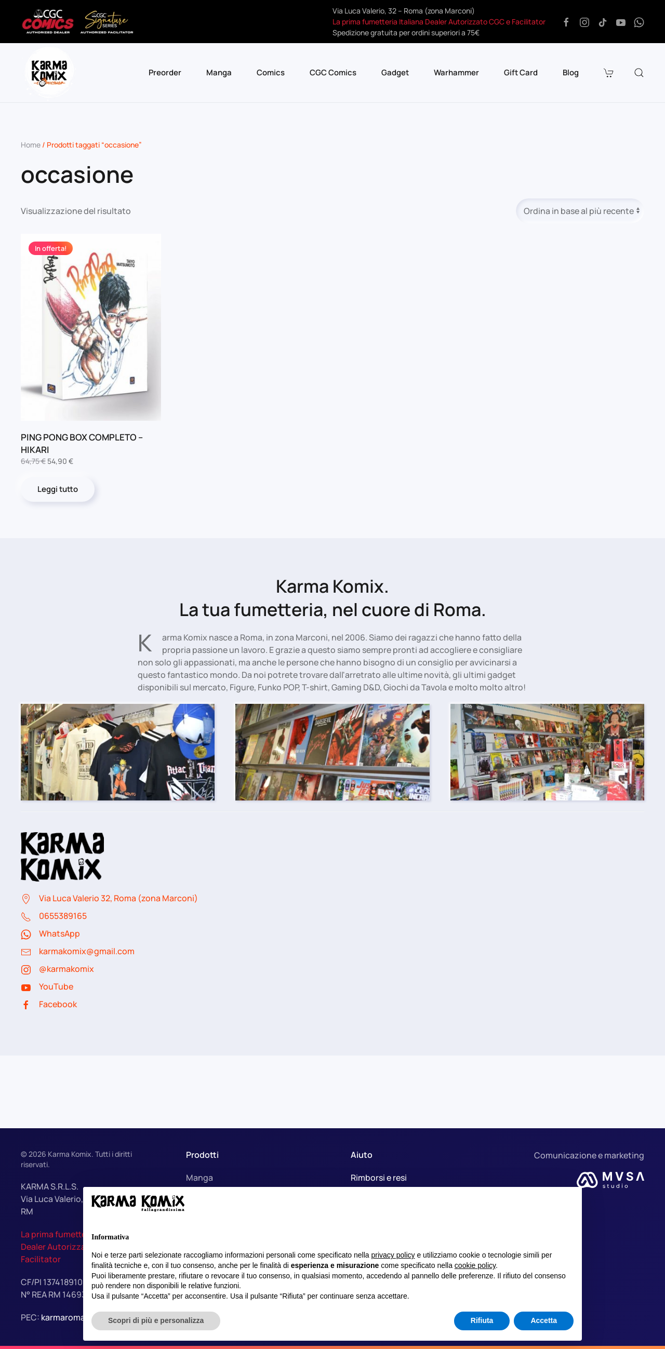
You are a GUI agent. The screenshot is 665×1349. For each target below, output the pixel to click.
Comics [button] (271, 72)
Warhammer (456, 72)
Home (31, 145)
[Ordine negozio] (580, 210)
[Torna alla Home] (49, 72)
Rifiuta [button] (482, 1320)
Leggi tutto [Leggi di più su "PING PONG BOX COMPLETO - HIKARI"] (57, 489)
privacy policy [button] (393, 1255)
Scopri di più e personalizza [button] (156, 1320)
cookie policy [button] (475, 1265)
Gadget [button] (395, 72)
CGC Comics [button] (333, 72)
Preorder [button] (165, 72)
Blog (571, 72)
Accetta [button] (543, 1320)
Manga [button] (219, 72)
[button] (609, 72)
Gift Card (521, 72)
